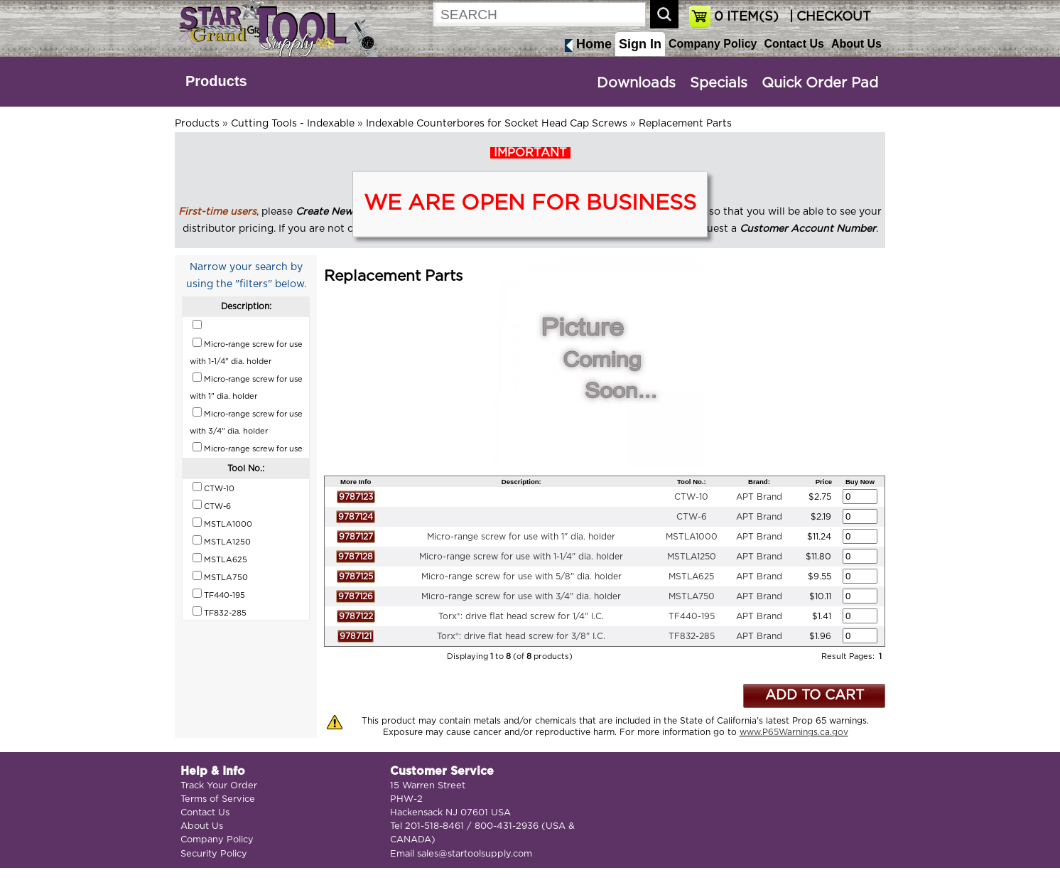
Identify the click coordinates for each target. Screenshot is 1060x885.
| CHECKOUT (828, 17)
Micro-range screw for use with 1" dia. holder (521, 536)
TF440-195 (692, 616)
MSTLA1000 (692, 536)
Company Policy (713, 44)
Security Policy (213, 854)
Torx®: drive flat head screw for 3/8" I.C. (521, 636)
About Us (856, 44)
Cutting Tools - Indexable (293, 124)
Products (216, 81)
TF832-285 (692, 636)
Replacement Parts (685, 124)
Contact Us (793, 44)
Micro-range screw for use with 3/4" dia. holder (521, 596)
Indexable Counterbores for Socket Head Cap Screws (496, 124)
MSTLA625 (691, 576)
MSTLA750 (692, 596)
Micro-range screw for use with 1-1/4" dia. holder (521, 556)
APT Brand (759, 497)
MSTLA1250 (691, 556)
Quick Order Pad (820, 83)
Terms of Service (217, 799)
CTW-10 (691, 497)
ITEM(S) (746, 17)
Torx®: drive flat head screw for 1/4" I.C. (521, 616)
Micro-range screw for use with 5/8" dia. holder (521, 576)
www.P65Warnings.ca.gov (794, 732)
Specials (718, 83)
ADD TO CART (814, 695)
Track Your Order (218, 785)
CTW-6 (691, 517)
